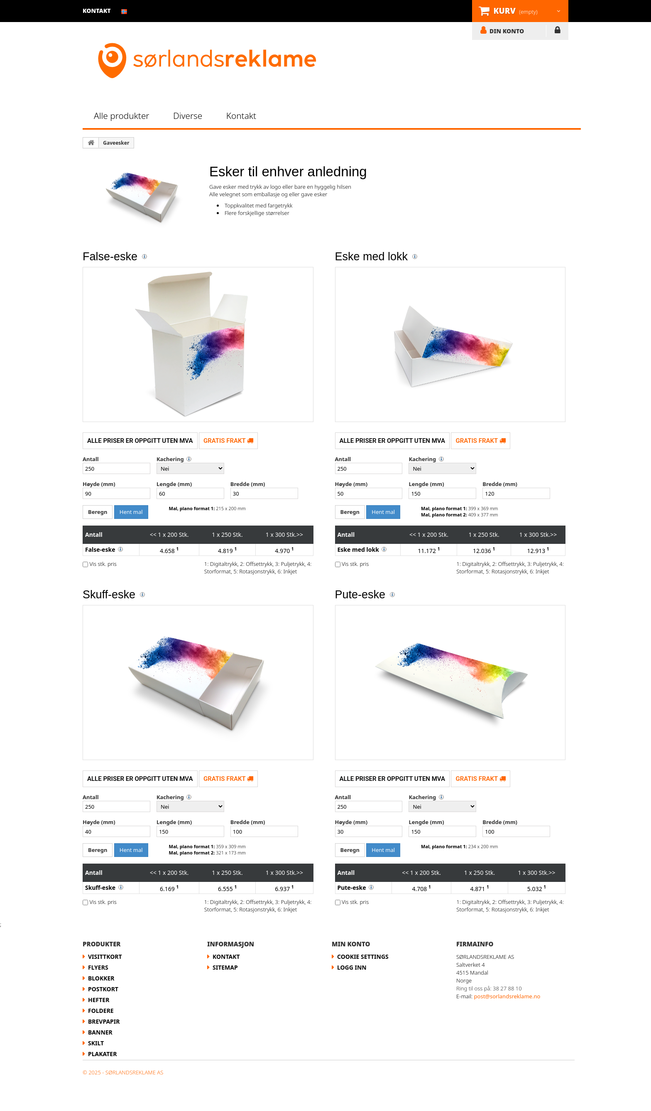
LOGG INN (557, 31)
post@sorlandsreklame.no (507, 996)
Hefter (98, 1000)
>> (299, 534)
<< (153, 534)
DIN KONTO (506, 31)
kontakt (97, 11)
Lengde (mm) (174, 484)
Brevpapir (104, 1021)
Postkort (103, 989)
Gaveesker (116, 142)
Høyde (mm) (99, 484)
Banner (100, 1032)
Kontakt (241, 115)
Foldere (101, 1011)
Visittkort (105, 956)
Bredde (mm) (247, 484)
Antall (91, 459)
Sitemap (225, 967)
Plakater (102, 1054)
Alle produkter (121, 115)
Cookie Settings (363, 956)
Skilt (96, 1043)
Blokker (101, 978)
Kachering (170, 459)
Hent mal (131, 512)
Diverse (187, 115)
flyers (98, 967)
